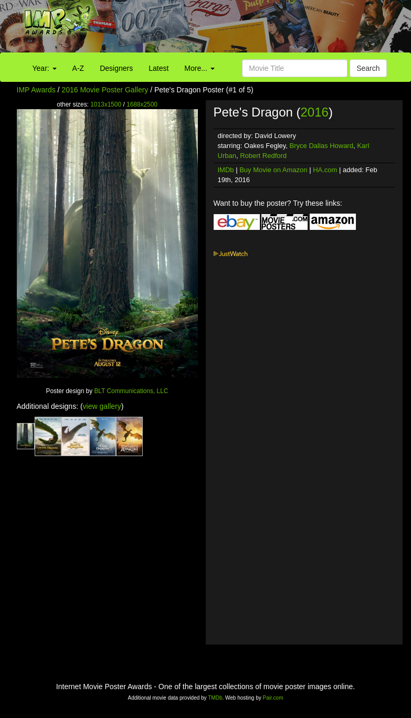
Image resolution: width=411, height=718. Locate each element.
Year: (45, 68)
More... (199, 68)
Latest (158, 68)
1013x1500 (105, 104)
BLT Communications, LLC (131, 391)
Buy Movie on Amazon (273, 170)
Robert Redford (263, 156)
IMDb (226, 170)
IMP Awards (36, 90)
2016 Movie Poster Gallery (104, 90)
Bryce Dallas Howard (321, 146)
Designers (116, 68)
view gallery (102, 406)
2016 (315, 112)
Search (368, 68)
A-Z (78, 68)
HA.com (325, 170)
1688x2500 (142, 104)
